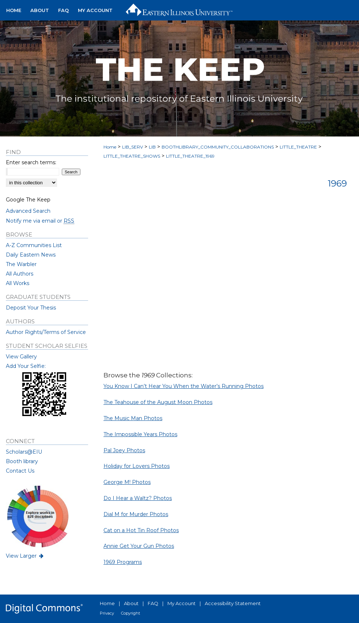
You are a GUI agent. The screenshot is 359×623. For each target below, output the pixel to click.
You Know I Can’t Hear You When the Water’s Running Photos (183, 386)
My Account (181, 603)
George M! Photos (127, 482)
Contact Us (20, 471)
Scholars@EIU (24, 452)
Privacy (107, 613)
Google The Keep (28, 199)
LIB (152, 147)
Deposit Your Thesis (31, 307)
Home (109, 147)
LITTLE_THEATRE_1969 (190, 156)
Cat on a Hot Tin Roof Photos (141, 530)
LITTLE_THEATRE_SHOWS (131, 156)
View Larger (25, 556)
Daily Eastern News (31, 254)
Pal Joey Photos (124, 450)
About (131, 603)
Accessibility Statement (233, 603)
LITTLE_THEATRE (298, 147)
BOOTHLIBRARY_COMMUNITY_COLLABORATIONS (218, 147)
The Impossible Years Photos (140, 434)
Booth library (22, 461)
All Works (17, 283)
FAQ (153, 603)
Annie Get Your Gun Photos (138, 546)
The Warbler (21, 264)
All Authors (19, 273)
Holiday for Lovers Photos (136, 466)
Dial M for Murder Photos (135, 514)
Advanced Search (28, 211)
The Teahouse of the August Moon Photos (157, 402)
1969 (337, 183)
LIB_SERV (132, 147)
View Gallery (21, 356)
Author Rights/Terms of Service (46, 332)
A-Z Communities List (34, 245)
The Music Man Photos (132, 418)
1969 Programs (122, 562)
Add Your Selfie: (26, 366)
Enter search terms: (31, 162)
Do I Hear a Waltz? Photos (137, 498)
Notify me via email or (40, 221)
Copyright (130, 613)
